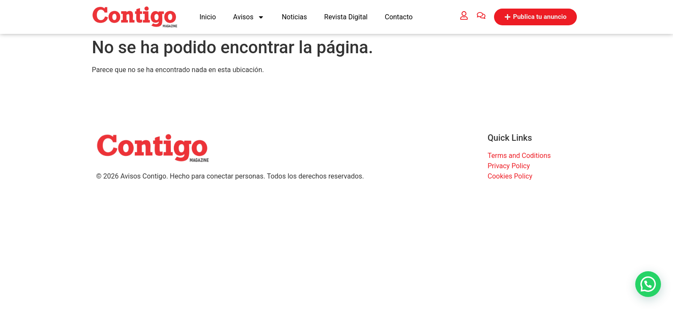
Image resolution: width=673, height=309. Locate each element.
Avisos (248, 17)
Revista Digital (345, 17)
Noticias (294, 17)
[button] (648, 284)
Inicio (208, 17)
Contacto (398, 17)
